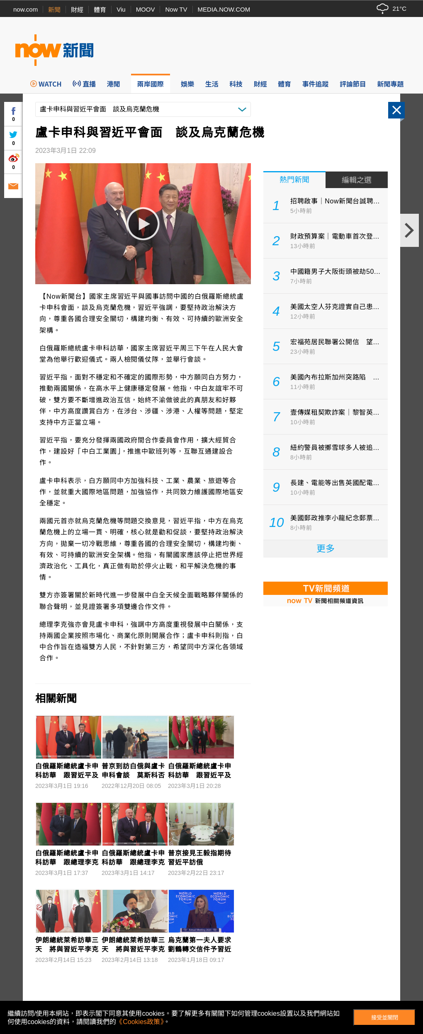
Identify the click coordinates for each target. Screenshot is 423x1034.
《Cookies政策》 (139, 1021)
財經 (77, 9)
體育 (100, 9)
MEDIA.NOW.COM (224, 9)
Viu (121, 9)
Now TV (176, 9)
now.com (25, 9)
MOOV (145, 9)
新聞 (54, 9)
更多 (325, 549)
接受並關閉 (384, 1018)
